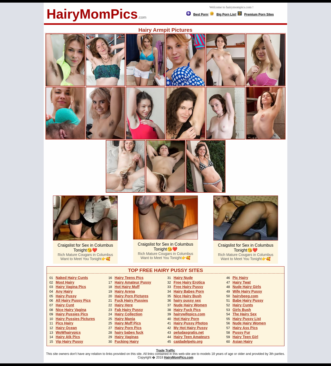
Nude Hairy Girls (246, 287)
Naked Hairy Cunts (72, 278)
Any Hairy (64, 291)
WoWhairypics (68, 332)
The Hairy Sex (244, 314)
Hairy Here (124, 305)
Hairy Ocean (66, 328)
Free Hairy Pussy (188, 287)
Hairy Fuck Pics (187, 310)
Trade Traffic (165, 350)
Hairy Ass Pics (245, 328)
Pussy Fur (241, 332)
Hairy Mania (125, 319)
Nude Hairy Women (190, 305)
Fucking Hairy (127, 341)
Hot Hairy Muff (127, 287)
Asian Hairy (242, 341)
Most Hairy (65, 282)
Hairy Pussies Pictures (75, 319)
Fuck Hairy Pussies (131, 300)
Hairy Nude (183, 278)
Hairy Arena (125, 291)
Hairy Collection (128, 314)
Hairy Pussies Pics (72, 314)
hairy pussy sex (187, 300)
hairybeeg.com (245, 296)
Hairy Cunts (242, 305)
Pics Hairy (64, 323)
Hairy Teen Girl (245, 337)
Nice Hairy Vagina (71, 310)
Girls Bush (241, 310)
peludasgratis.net (189, 332)
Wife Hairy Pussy (247, 291)
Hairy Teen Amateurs (191, 337)
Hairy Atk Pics (68, 337)
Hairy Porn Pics (128, 328)
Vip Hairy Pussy (69, 341)
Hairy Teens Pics (129, 278)
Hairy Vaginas (126, 337)
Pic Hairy (240, 278)
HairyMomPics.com (178, 357)
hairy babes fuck (129, 332)
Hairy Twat (241, 282)
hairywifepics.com (189, 314)
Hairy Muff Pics (128, 323)
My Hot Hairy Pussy (190, 328)
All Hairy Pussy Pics (73, 300)
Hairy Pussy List (246, 319)
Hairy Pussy (66, 296)
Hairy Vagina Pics (71, 287)
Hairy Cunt (65, 305)
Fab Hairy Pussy (129, 310)
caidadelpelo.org (188, 341)
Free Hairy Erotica (189, 282)
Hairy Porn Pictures (131, 296)
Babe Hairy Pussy (247, 300)
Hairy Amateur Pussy (133, 282)
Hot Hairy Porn (186, 319)
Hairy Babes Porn (189, 291)
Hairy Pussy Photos (191, 323)
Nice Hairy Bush (187, 296)
